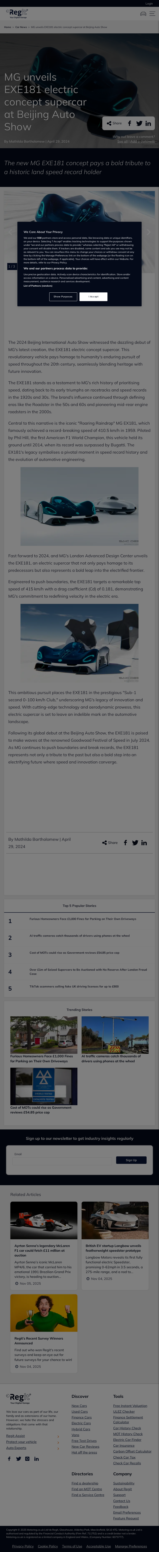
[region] (79, 264)
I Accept (94, 296)
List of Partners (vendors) (38, 285)
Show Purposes (63, 296)
